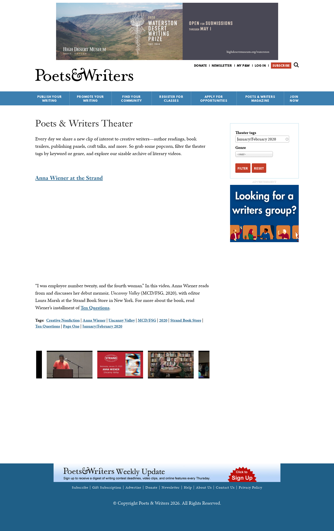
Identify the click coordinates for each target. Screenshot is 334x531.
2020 (163, 320)
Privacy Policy (250, 487)
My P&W (243, 65)
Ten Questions (95, 307)
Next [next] (213, 364)
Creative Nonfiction (63, 320)
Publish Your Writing (49, 99)
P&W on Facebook (280, 77)
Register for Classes (171, 99)
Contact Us (225, 487)
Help (188, 487)
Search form (296, 64)
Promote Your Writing (90, 99)
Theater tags (245, 132)
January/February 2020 (102, 326)
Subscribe (281, 65)
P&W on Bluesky (288, 77)
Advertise (133, 487)
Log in (260, 65)
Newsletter (222, 65)
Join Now (294, 99)
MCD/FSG (147, 320)
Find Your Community (131, 99)
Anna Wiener (94, 320)
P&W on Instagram (296, 77)
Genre (240, 147)
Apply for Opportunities (213, 99)
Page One (71, 326)
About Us (204, 487)
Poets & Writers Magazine (260, 99)
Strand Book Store (185, 320)
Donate (200, 65)
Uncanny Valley (122, 320)
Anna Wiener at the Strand (69, 177)
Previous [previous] (32, 364)
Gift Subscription (106, 487)
